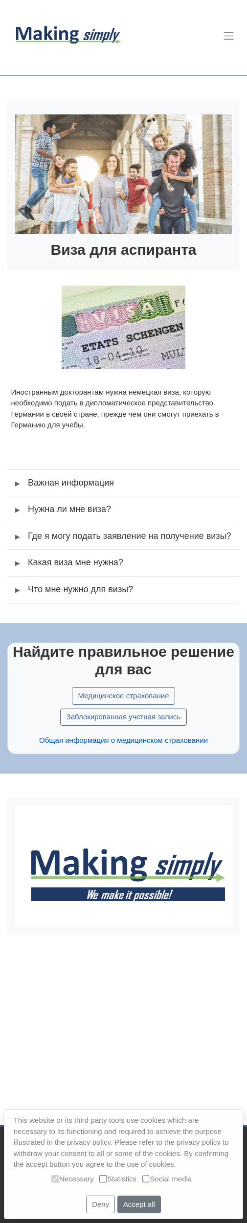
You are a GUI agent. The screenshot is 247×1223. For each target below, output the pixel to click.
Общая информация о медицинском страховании (123, 751)
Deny (100, 1204)
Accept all (139, 1204)
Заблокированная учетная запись (124, 727)
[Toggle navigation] (228, 36)
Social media (167, 1179)
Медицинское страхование (123, 706)
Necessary (72, 1179)
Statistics (117, 1179)
